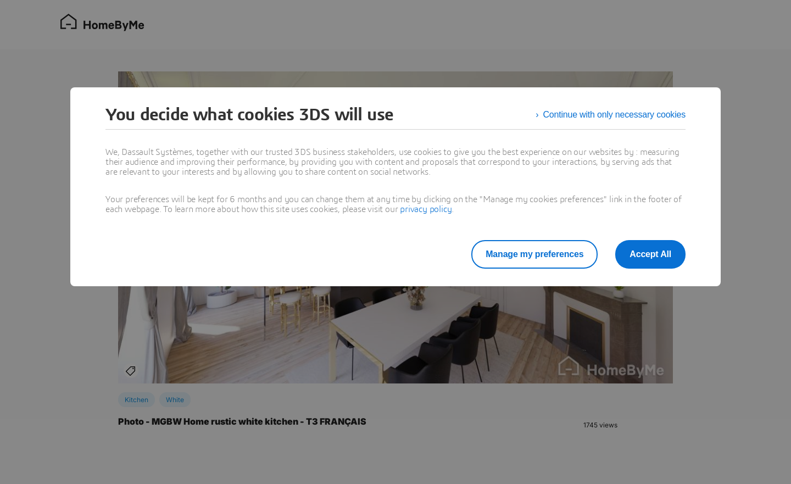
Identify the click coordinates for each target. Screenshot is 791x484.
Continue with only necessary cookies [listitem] (614, 114)
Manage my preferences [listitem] (534, 254)
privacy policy (426, 209)
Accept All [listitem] (650, 254)
